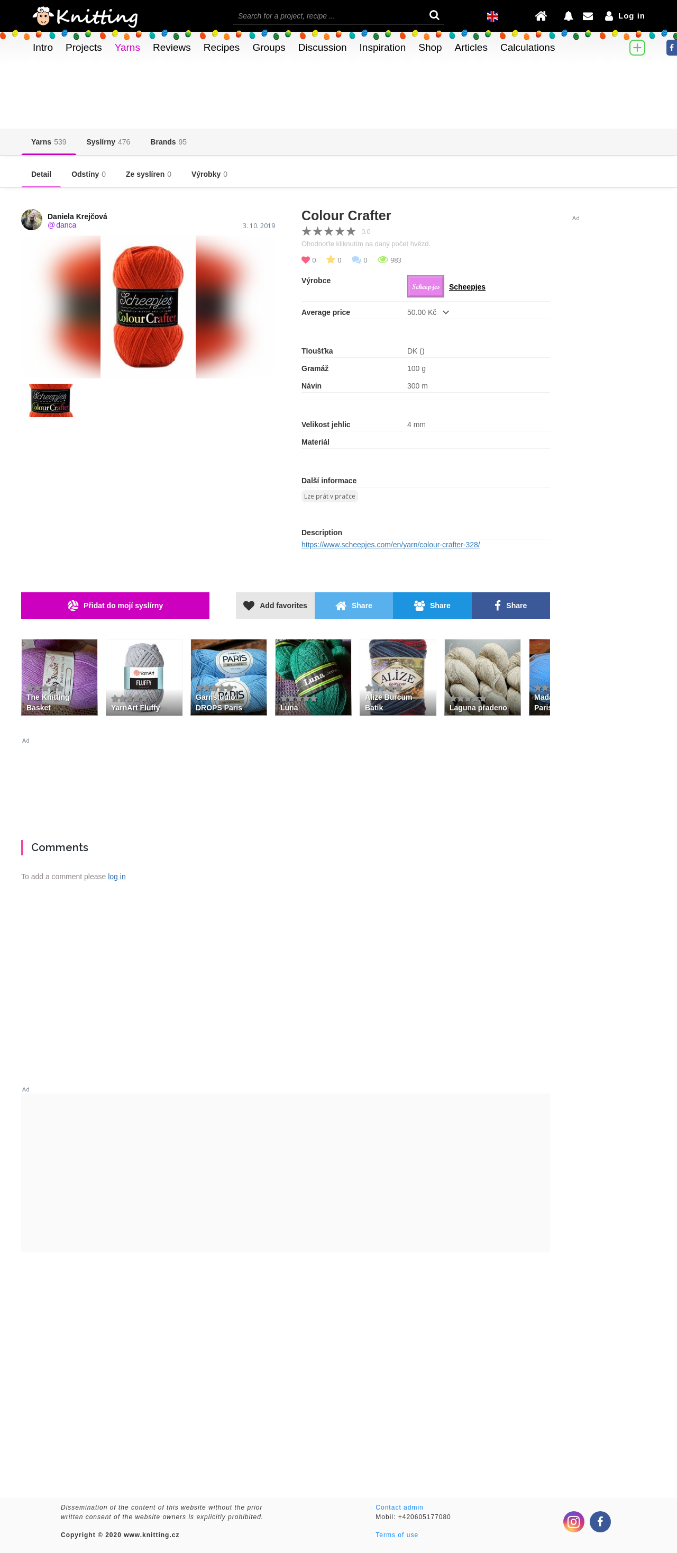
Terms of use (397, 1535)
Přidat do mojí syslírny (115, 605)
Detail (41, 174)
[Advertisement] (285, 784)
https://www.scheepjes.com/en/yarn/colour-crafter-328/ (390, 544)
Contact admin (399, 1507)
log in (116, 876)
